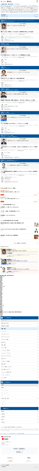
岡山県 (1, 300)
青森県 (1, 277)
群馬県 (1, 285)
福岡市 (1, 312)
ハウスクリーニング (5, 334)
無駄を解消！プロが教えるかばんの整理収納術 (9, 235)
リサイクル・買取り (5, 339)
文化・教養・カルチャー (5, 369)
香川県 (1, 303)
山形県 (1, 280)
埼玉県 (1, 284)
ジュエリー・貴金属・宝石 (6, 372)
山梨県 (1, 287)
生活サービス (3, 358)
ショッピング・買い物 (5, 350)
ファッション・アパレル (5, 353)
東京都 (1, 282)
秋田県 (1, 279)
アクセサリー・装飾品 (5, 361)
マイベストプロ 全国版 (5, 465)
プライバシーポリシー (5, 444)
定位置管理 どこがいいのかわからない (8, 215)
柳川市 (2, 419)
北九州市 (3, 422)
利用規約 (3, 443)
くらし (6, 320)
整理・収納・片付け (5, 323)
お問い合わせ (4, 466)
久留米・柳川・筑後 (5, 398)
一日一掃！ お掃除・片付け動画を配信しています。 (10, 211)
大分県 (1, 308)
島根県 (1, 301)
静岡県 (1, 293)
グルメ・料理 (3, 347)
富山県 (1, 289)
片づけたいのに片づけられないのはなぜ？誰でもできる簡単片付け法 (13, 229)
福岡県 (1, 306)
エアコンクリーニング (5, 336)
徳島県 (1, 302)
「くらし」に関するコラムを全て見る (19, 243)
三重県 (1, 294)
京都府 (1, 297)
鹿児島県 (1, 310)
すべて (2, 320)
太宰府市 (3, 414)
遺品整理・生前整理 (5, 325)
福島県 (1, 280)
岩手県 (1, 278)
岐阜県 (1, 294)
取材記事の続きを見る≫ (22, 34)
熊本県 (1, 308)
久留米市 (3, 416)
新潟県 (1, 288)
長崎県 (1, 307)
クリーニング (3, 331)
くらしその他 (3, 377)
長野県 (1, 287)
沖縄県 (1, 311)
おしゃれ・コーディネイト (6, 355)
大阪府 (1, 296)
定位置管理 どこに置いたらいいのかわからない (10, 207)
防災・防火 (3, 342)
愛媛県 (1, 304)
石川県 (1, 290)
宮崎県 (1, 309)
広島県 (1, 299)
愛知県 (1, 292)
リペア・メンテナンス (5, 374)
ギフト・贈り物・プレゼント (6, 366)
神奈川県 (1, 283)
